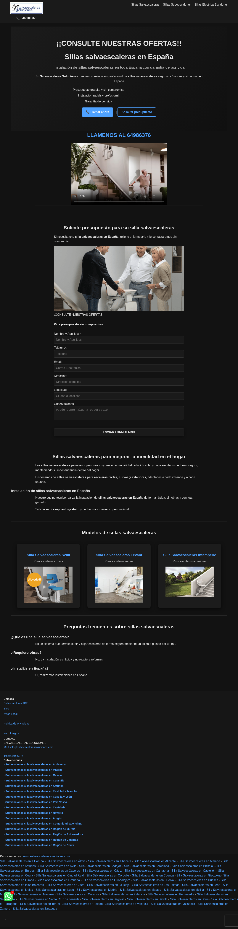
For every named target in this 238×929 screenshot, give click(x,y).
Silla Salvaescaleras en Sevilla (147, 901)
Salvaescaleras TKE (16, 705)
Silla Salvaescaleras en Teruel (40, 906)
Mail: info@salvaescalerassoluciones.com (28, 749)
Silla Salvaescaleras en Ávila (57, 868)
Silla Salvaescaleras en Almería (199, 863)
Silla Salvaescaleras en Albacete (109, 863)
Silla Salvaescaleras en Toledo (82, 906)
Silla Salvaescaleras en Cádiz (102, 872)
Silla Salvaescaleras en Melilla (184, 892)
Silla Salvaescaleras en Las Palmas (155, 887)
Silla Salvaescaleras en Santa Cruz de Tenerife (48, 901)
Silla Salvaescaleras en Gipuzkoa (198, 877)
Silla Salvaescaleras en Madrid (97, 892)
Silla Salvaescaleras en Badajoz (100, 868)
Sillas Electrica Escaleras (211, 4)
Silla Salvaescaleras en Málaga (140, 892)
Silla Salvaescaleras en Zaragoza (35, 910)
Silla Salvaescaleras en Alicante (155, 863)
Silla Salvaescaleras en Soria (189, 901)
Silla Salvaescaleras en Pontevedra (171, 896)
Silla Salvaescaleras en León (201, 887)
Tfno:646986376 (13, 758)
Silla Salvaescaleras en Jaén (65, 887)
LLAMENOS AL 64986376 (119, 135)
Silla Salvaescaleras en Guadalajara (106, 882)
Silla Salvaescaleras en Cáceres (58, 872)
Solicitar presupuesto (137, 112)
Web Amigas (11, 735)
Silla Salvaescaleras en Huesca (197, 882)
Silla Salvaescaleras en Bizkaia (192, 868)
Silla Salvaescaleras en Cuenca (153, 877)
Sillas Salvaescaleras (145, 4)
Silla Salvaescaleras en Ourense (77, 896)
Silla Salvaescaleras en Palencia (123, 896)
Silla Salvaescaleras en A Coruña (22, 863)
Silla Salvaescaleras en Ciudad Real (60, 877)
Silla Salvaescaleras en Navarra (33, 896)
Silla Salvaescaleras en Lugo (55, 892)
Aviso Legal (10, 716)
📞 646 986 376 (26, 18)
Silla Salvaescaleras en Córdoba (107, 877)
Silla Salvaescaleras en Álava (66, 863)
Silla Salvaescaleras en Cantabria (146, 872)
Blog (6, 710)
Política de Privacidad (16, 725)
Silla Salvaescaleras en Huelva (153, 882)
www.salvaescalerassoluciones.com (46, 858)
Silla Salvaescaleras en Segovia (103, 901)
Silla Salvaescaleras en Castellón (193, 872)
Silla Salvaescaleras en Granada (58, 882)
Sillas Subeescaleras (177, 4)
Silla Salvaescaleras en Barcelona (146, 868)
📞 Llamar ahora (97, 112)
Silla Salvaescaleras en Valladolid (173, 906)
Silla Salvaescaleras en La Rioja (108, 887)
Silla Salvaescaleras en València (126, 906)
